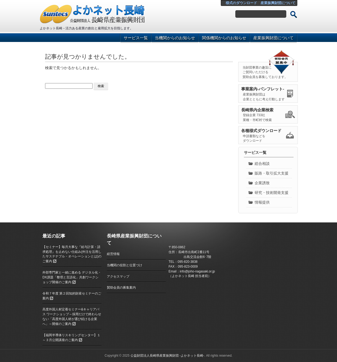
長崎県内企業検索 (257, 110)
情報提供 (262, 202)
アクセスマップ (118, 276)
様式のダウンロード (241, 3)
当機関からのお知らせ (175, 38)
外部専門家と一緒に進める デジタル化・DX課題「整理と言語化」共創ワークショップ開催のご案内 (71, 277)
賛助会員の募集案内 (121, 287)
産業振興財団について (278, 3)
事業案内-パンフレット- (262, 89)
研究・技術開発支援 (271, 192)
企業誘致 (262, 183)
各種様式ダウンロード (261, 130)
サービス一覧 (136, 38)
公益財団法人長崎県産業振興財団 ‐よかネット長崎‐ (167, 355)
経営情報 (113, 254)
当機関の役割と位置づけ (124, 265)
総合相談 (262, 163)
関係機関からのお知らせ (224, 38)
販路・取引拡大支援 (271, 173)
